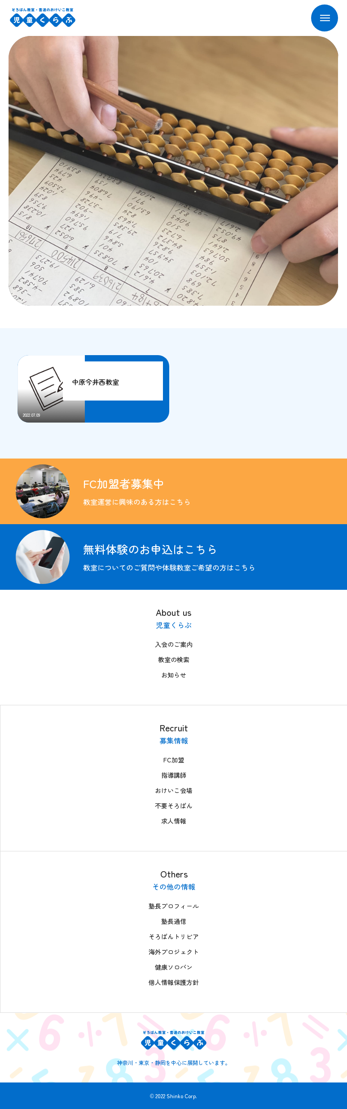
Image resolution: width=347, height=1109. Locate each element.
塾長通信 (173, 921)
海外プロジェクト (174, 952)
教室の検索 (173, 659)
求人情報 (173, 821)
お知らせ (173, 675)
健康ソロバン (174, 967)
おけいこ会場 (174, 790)
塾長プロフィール (174, 906)
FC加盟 (173, 760)
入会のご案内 (174, 644)
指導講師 (173, 775)
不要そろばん (174, 805)
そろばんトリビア (174, 936)
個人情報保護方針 (174, 982)
